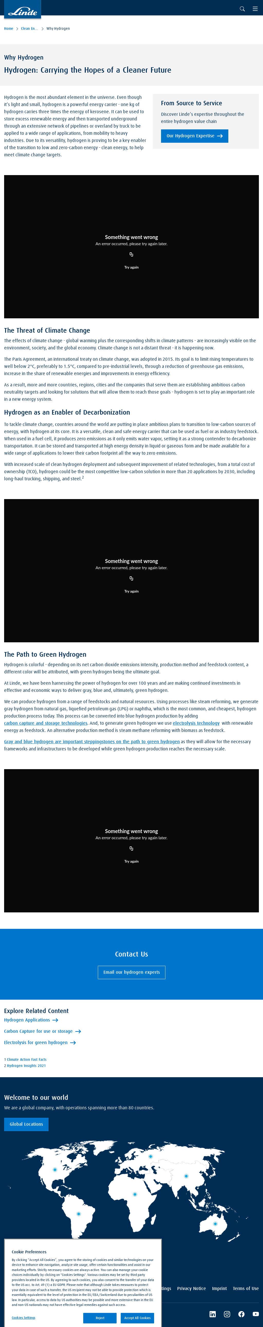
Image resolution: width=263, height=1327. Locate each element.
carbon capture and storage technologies (45, 723)
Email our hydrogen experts (132, 972)
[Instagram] (227, 1315)
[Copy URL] (131, 255)
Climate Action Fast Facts (26, 1060)
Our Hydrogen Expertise (190, 136)
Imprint (219, 1288)
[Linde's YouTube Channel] (256, 1315)
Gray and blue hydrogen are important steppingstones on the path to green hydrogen (92, 742)
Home (8, 29)
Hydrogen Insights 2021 (26, 1066)
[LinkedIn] (213, 1315)
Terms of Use (246, 1288)
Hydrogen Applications (27, 1020)
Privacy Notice (191, 1288)
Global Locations (26, 1124)
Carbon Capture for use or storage (38, 1031)
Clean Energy (30, 29)
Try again (131, 267)
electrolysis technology (196, 723)
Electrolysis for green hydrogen (36, 1042)
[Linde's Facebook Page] (241, 1315)
